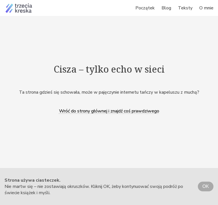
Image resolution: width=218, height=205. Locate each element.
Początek (145, 8)
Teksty (185, 8)
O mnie (206, 8)
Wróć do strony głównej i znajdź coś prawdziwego (109, 111)
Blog (166, 8)
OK (205, 186)
